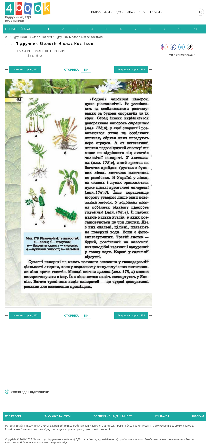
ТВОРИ (155, 12)
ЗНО (142, 12)
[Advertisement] (78, 353)
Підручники (100, 12)
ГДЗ (118, 12)
